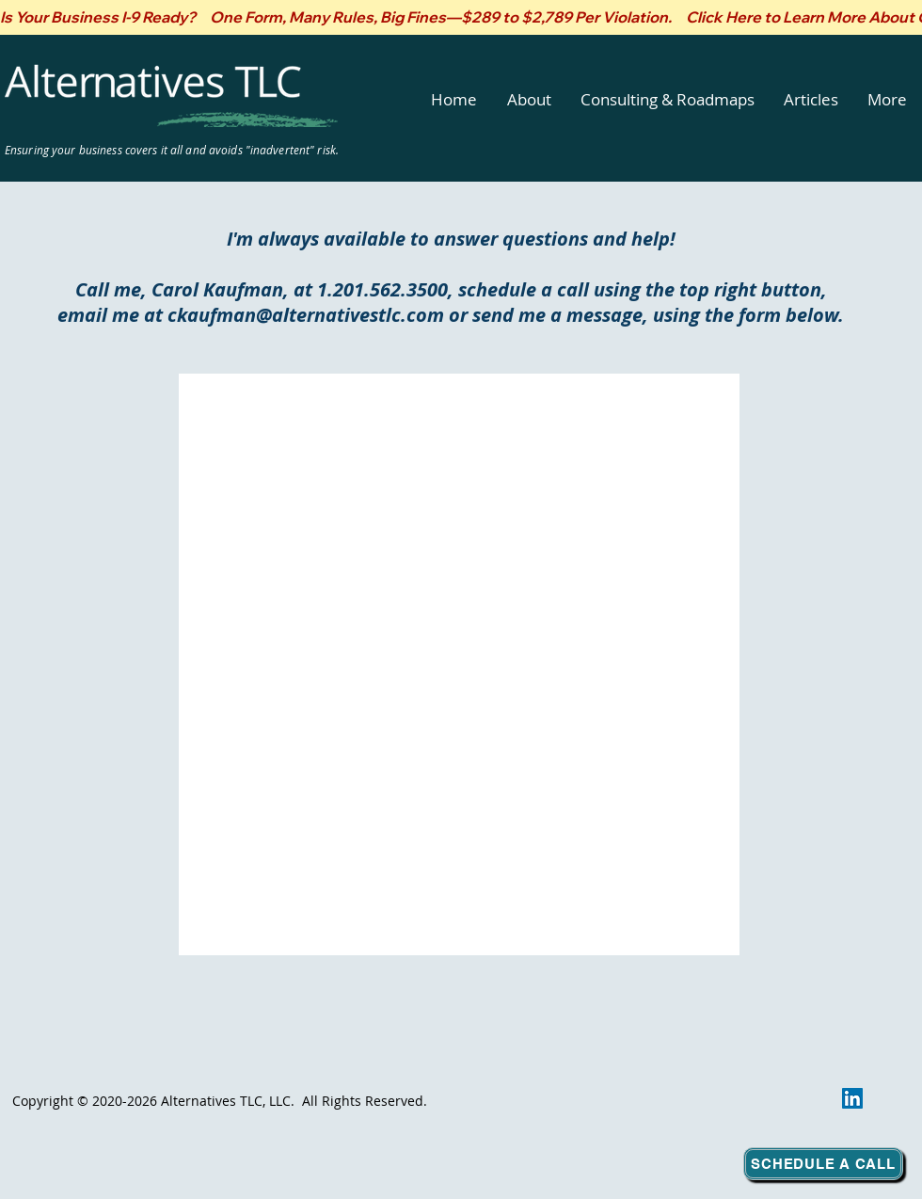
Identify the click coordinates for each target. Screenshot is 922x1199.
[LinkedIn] (852, 1098)
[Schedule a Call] (823, 1163)
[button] (528, 99)
